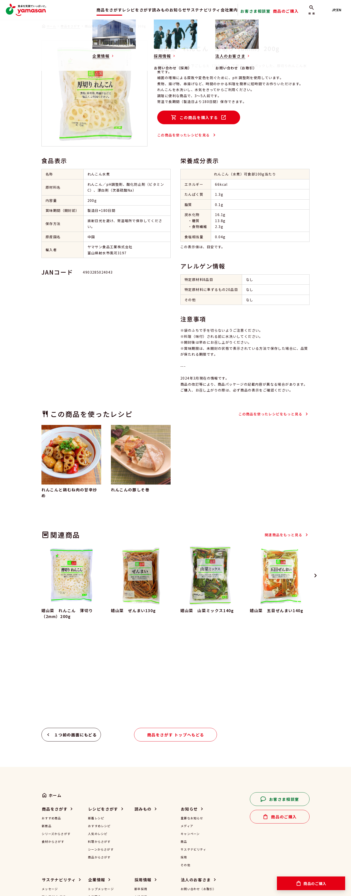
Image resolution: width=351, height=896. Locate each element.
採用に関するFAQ (147, 827)
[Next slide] (315, 575)
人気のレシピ (97, 740)
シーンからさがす (101, 756)
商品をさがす (92, 9)
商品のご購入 (294, 13)
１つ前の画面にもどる (75, 642)
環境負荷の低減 (53, 819)
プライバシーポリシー (58, 888)
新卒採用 (140, 795)
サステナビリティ (207, 9)
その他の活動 (51, 850)
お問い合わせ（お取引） (198, 795)
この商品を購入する (199, 117)
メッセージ (50, 795)
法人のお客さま (196, 787)
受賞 (91, 835)
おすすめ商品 (51, 725)
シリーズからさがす (56, 740)
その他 (185, 772)
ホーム (51, 26)
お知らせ (177, 9)
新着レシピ (96, 725)
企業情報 (96, 787)
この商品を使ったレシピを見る (183, 135)
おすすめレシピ (99, 732)
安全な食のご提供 (55, 811)
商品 (184, 748)
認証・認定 (96, 827)
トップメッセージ (101, 795)
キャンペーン (190, 740)
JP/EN (339, 9)
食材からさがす (53, 748)
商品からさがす (99, 764)
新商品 (46, 732)
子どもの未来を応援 (56, 842)
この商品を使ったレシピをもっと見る (270, 414)
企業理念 (94, 803)
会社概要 (94, 811)
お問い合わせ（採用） (150, 835)
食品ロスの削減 (53, 827)
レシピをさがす (125, 9)
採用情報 (143, 787)
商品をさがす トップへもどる (175, 642)
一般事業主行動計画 (102, 842)
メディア (187, 732)
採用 (184, 764)
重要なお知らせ (192, 725)
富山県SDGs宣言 (54, 803)
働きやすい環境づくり (58, 835)
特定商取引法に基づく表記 (103, 888)
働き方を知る (144, 819)
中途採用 (140, 803)
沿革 (91, 819)
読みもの (153, 9)
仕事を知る (142, 811)
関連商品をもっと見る (283, 534)
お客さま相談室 (268, 13)
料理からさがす (99, 748)
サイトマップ (142, 888)
